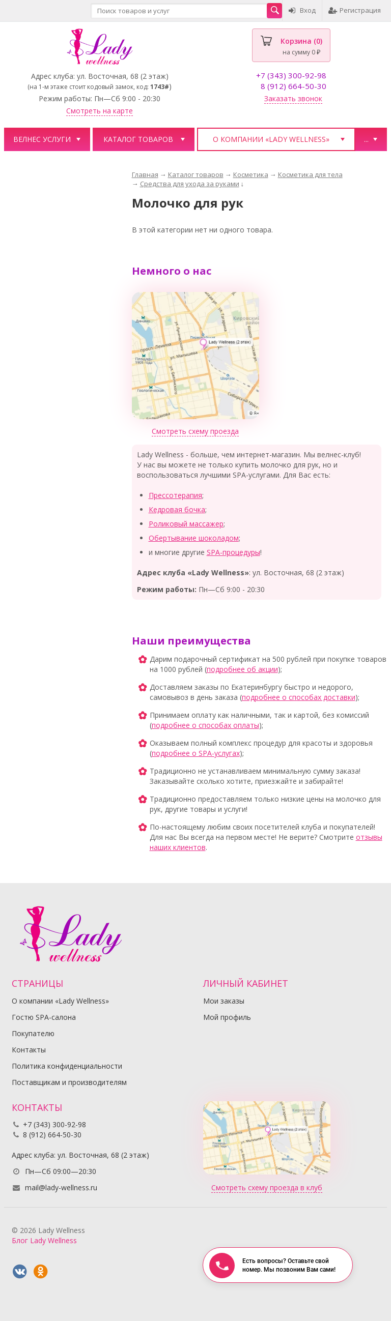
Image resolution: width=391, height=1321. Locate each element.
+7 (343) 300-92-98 (291, 75)
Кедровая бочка (177, 509)
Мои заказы (223, 1001)
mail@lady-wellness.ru (61, 1187)
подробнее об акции (242, 669)
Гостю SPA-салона (44, 1017)
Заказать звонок (293, 98)
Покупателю (33, 1033)
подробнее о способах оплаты (205, 725)
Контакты (29, 1049)
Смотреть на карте (99, 110)
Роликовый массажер (186, 524)
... (366, 139)
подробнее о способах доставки (298, 697)
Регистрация (354, 10)
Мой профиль (227, 1017)
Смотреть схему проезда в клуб (266, 1187)
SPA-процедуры (233, 552)
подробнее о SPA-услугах (196, 753)
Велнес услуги (42, 139)
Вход (302, 10)
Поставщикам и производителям (69, 1082)
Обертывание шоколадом (194, 538)
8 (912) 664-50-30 (293, 86)
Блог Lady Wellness (44, 1240)
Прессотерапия (175, 495)
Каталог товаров (138, 139)
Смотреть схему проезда (195, 431)
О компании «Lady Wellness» (271, 139)
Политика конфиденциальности (67, 1066)
